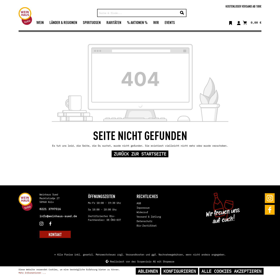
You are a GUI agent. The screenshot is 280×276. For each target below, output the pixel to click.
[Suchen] (182, 13)
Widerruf (142, 212)
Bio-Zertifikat (147, 225)
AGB (139, 203)
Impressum (143, 207)
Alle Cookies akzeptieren (231, 271)
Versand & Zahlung (149, 216)
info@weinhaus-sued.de (58, 216)
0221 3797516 (50, 209)
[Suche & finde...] (138, 13)
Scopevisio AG (146, 261)
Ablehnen (148, 271)
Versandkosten (135, 254)
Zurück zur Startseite (140, 154)
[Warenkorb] (252, 22)
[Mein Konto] (239, 22)
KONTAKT (55, 234)
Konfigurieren (179, 271)
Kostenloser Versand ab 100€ (243, 6)
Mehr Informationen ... (32, 272)
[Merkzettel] (230, 22)
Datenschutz (144, 221)
